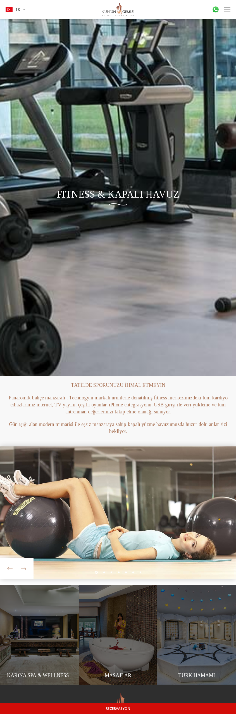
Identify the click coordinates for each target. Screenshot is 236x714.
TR (15, 9)
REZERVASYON (118, 708)
